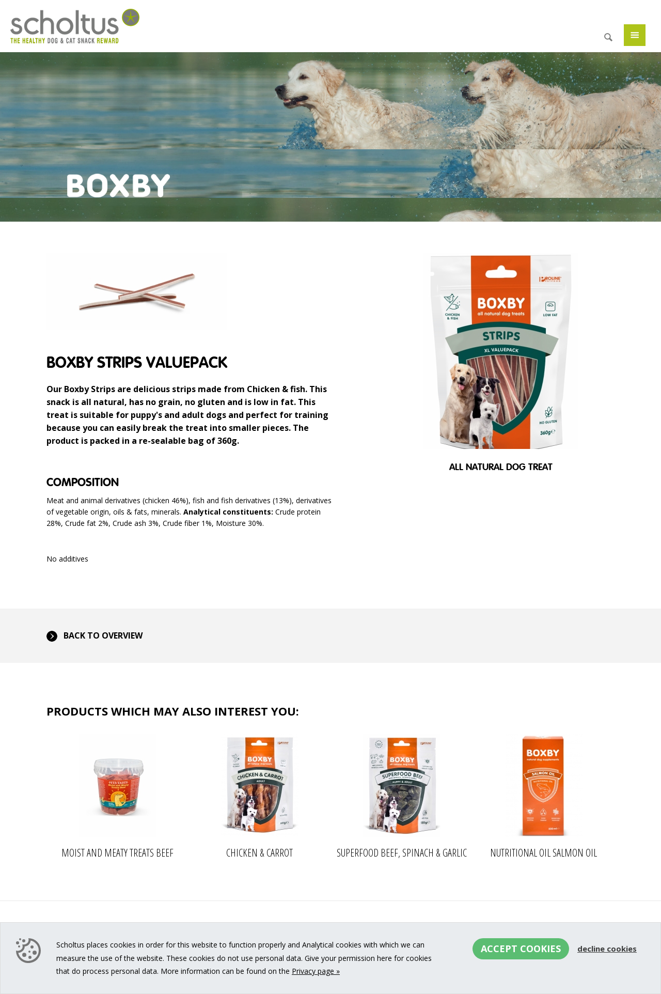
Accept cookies (521, 948)
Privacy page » (316, 971)
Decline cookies (607, 948)
